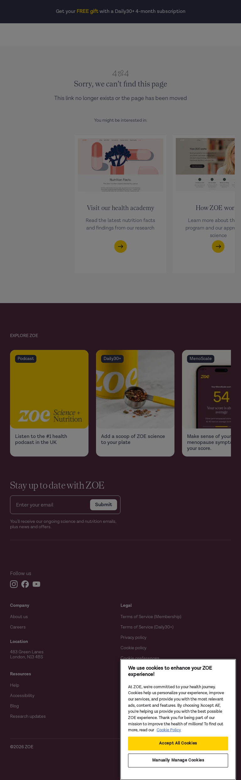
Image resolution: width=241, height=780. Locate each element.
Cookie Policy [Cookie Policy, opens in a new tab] (169, 730)
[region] (178, 719)
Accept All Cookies (178, 743)
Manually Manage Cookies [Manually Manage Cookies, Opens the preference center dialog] (178, 760)
